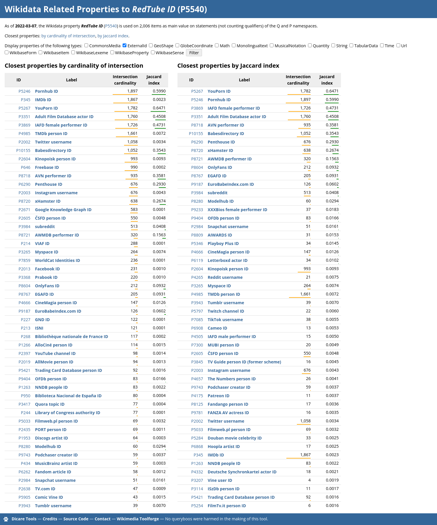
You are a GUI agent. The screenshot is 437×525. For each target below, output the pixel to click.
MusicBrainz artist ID (56, 463)
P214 (25, 243)
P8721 (24, 235)
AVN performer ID (53, 175)
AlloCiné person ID (53, 345)
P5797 (197, 311)
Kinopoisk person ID (55, 159)
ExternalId (137, 45)
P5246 (24, 91)
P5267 (24, 108)
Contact (103, 519)
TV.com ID (45, 488)
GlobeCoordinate (196, 45)
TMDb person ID (51, 133)
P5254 (197, 505)
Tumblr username (53, 505)
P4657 (197, 379)
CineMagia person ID (56, 302)
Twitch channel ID (226, 311)
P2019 (24, 362)
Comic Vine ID (49, 497)
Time (389, 45)
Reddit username (225, 277)
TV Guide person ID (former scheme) (244, 362)
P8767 (24, 294)
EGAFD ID (44, 294)
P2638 (24, 488)
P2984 (24, 480)
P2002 (24, 142)
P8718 (24, 175)
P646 (25, 167)
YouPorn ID (46, 108)
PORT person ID (51, 429)
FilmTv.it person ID (227, 505)
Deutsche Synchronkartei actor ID (242, 472)
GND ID (42, 319)
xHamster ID (47, 201)
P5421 (24, 370)
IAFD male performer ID (232, 336)
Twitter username (53, 142)
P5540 (111, 26)
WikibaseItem (56, 52)
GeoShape (163, 45)
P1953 (24, 438)
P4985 (24, 133)
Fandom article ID (53, 472)
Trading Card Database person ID (68, 370)
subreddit (45, 226)
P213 (25, 328)
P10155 (23, 150)
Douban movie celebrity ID (235, 438)
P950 (25, 395)
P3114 (197, 488)
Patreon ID (218, 395)
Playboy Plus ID (223, 243)
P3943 (24, 505)
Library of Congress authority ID (67, 412)
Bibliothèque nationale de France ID (71, 336)
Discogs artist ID (51, 438)
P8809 (197, 235)
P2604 (24, 159)
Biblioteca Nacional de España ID (68, 395)
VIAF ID (42, 243)
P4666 (24, 302)
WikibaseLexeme (92, 52)
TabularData (366, 45)
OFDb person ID (51, 379)
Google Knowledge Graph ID (63, 209)
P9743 (24, 455)
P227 (25, 319)
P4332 (197, 472)
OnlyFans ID (47, 285)
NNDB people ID (51, 387)
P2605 (24, 218)
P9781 (197, 412)
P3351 (24, 116)
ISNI (39, 328)
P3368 (24, 277)
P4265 (197, 277)
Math (225, 45)
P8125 (197, 404)
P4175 (197, 395)
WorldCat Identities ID (57, 260)
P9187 (24, 311)
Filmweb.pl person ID (56, 421)
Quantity (321, 45)
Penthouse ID (48, 184)
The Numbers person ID (232, 379)
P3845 (197, 362)
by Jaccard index (113, 35)
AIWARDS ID (220, 235)
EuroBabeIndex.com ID (58, 311)
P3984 (24, 226)
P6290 (24, 184)
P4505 (197, 336)
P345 (25, 99)
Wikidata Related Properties (62, 9)
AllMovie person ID (54, 362)
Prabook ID (46, 277)
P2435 (24, 429)
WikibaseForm (23, 52)
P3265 (24, 252)
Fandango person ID (228, 404)
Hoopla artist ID (224, 446)
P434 (25, 463)
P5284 (197, 438)
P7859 (24, 260)
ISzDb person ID (224, 488)
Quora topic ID (50, 404)
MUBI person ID (223, 345)
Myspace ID (46, 252)
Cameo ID (217, 328)
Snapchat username (55, 480)
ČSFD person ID (50, 218)
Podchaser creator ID (56, 455)
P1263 (24, 387)
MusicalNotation (290, 45)
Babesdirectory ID (53, 150)
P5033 (24, 421)
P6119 (197, 260)
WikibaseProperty (132, 52)
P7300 (197, 345)
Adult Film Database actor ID (64, 116)
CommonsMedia (105, 45)
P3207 (197, 480)
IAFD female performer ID (61, 125)
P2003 (24, 192)
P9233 (197, 209)
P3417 (24, 404)
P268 (25, 336)
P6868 (197, 446)
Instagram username (56, 192)
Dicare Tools (24, 519)
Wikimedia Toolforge (138, 519)
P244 (25, 412)
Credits (50, 519)
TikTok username (225, 319)
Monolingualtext (252, 45)
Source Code (75, 519)
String (341, 45)
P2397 (24, 353)
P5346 (197, 243)
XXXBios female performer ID (237, 209)
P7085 (197, 319)
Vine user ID (220, 480)
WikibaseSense (170, 52)
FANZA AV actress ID (228, 412)
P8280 (24, 446)
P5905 (24, 497)
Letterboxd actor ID (228, 260)
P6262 (24, 472)
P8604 (24, 285)
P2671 (24, 209)
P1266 (24, 345)
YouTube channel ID (55, 353)
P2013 (24, 269)
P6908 (197, 328)
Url (404, 45)
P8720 (24, 201)
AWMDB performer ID (57, 235)
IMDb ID (43, 99)
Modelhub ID (48, 446)
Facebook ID (47, 269)
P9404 (24, 379)
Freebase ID (47, 167)
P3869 (24, 125)
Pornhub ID (46, 91)
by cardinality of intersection (68, 35)
